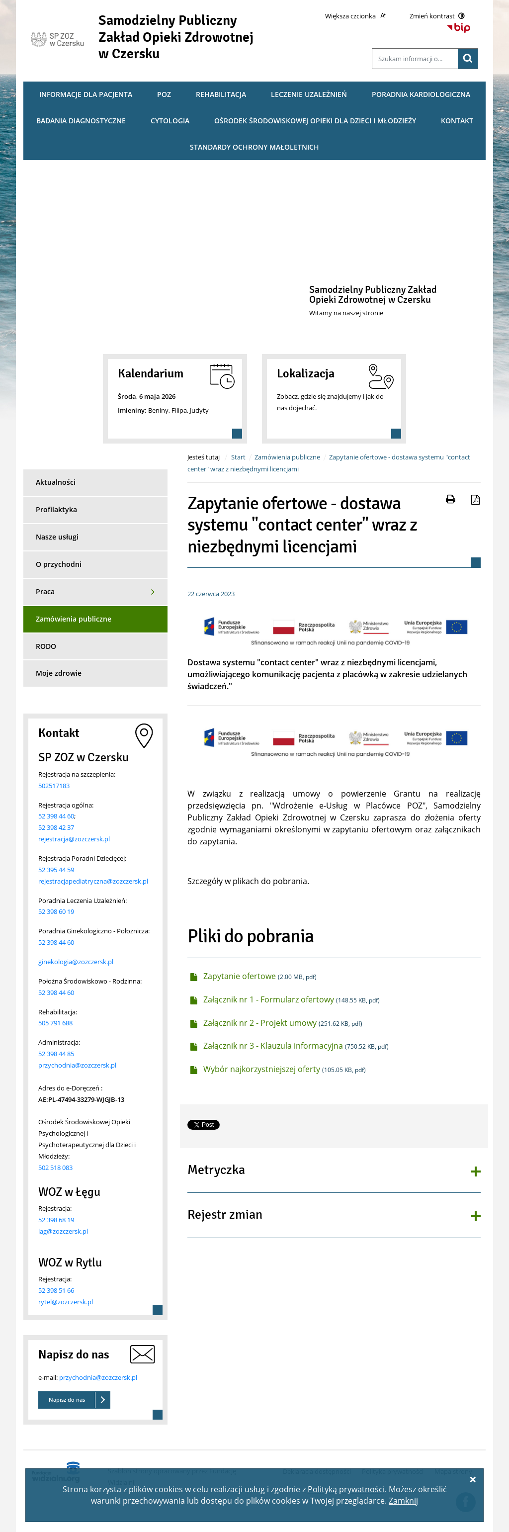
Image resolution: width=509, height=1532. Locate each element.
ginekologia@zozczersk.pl (75, 961)
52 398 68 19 (56, 1219)
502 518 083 (55, 1167)
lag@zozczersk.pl (63, 1231)
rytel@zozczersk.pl (65, 1301)
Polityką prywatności (346, 1489)
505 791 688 (55, 1022)
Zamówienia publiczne (287, 456)
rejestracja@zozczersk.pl (74, 838)
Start (238, 456)
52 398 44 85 (56, 1053)
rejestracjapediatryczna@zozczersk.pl (93, 881)
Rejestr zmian (224, 1215)
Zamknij (403, 1500)
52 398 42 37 (56, 827)
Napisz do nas (67, 1399)
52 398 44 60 (56, 815)
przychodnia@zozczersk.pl (77, 1065)
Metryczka (216, 1170)
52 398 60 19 (56, 911)
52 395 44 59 (56, 869)
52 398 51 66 (56, 1290)
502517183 (54, 785)
